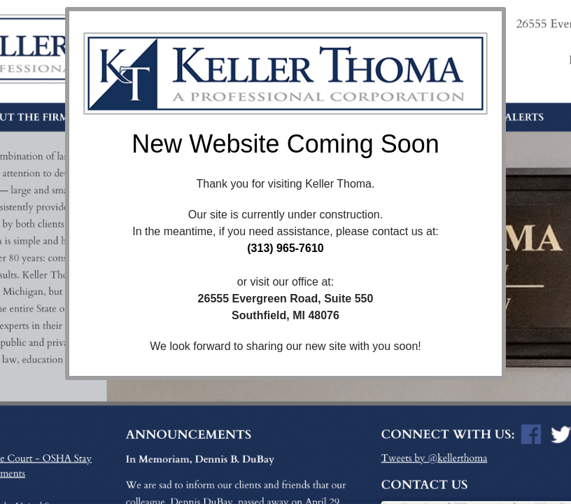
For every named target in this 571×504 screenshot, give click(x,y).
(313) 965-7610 (285, 248)
